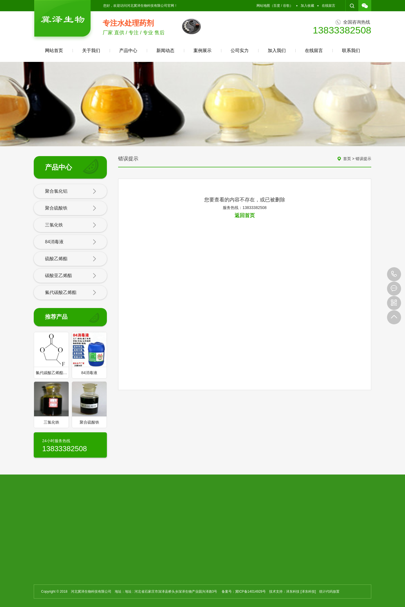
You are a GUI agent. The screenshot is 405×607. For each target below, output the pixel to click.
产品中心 (128, 50)
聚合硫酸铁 (70, 208)
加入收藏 (307, 6)
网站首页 (54, 50)
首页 (347, 158)
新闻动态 (165, 50)
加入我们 (277, 50)
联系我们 (351, 50)
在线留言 (328, 6)
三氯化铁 (70, 225)
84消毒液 (70, 242)
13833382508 (394, 274)
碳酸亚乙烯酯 (70, 276)
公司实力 (240, 50)
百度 (276, 6)
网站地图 (263, 6)
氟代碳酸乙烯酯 (70, 293)
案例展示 (203, 50)
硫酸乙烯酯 (70, 259)
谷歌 (286, 6)
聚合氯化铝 (70, 191)
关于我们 (91, 50)
